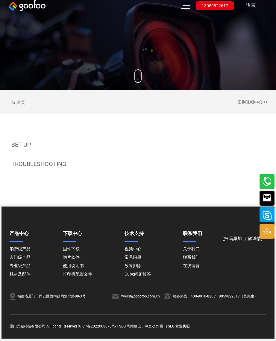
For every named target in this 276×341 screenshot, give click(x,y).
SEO (122, 326)
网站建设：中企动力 (143, 326)
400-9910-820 (202, 296)
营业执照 (182, 326)
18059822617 (215, 5)
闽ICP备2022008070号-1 (98, 326)
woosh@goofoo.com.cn (140, 296)
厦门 (163, 326)
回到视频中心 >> (252, 102)
